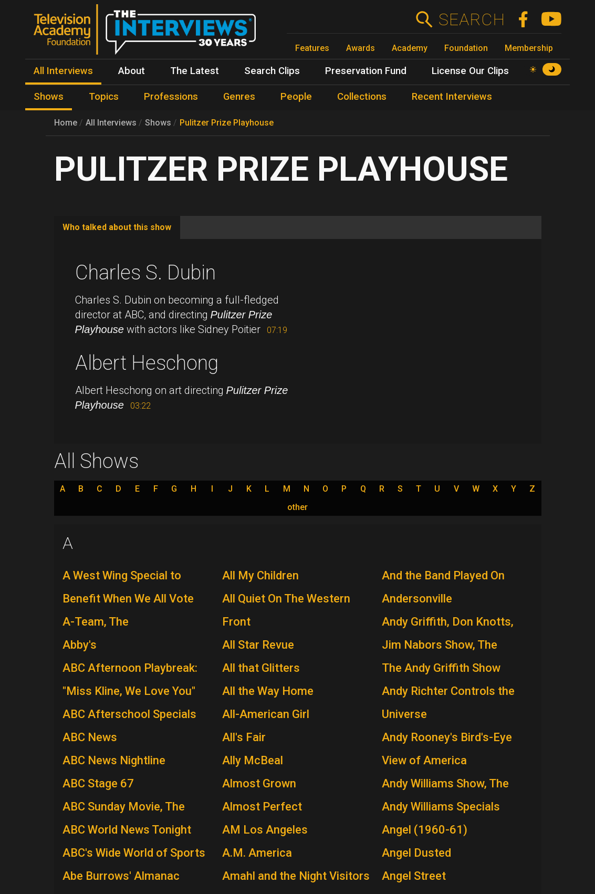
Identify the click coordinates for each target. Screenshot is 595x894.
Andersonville (417, 598)
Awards (360, 48)
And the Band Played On (443, 575)
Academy (409, 48)
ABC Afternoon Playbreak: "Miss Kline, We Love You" (129, 679)
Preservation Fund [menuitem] (365, 71)
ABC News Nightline (113, 760)
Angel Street (414, 875)
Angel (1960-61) (424, 829)
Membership (529, 48)
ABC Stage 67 (98, 783)
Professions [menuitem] (171, 96)
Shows (158, 123)
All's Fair (244, 737)
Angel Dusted (416, 852)
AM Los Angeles (265, 829)
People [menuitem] (296, 96)
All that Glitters (261, 667)
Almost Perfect (262, 806)
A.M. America (257, 852)
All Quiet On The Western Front (286, 610)
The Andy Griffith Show (441, 667)
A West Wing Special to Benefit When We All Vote (128, 587)
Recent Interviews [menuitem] (452, 96)
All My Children (260, 575)
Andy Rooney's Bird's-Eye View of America (447, 749)
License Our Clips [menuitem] (470, 71)
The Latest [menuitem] (194, 71)
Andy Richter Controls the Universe (448, 702)
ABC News (89, 737)
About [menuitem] (131, 71)
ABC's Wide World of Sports (133, 852)
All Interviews (111, 123)
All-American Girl (265, 714)
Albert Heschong (146, 363)
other (297, 507)
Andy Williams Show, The (445, 783)
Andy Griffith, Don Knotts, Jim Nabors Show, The (448, 633)
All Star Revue (258, 644)
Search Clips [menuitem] (272, 71)
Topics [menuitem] (104, 96)
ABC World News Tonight (126, 829)
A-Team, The (95, 621)
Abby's (79, 644)
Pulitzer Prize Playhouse (227, 123)
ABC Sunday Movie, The (123, 806)
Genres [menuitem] (239, 96)
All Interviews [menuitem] (63, 71)
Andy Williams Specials (441, 806)
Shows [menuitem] (49, 96)
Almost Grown (259, 783)
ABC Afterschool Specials (129, 714)
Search (471, 19)
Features (312, 48)
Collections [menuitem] (362, 96)
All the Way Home (268, 691)
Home (65, 123)
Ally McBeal (252, 760)
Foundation (466, 48)
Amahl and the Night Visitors (296, 875)
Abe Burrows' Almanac (121, 875)
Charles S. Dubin (145, 272)
